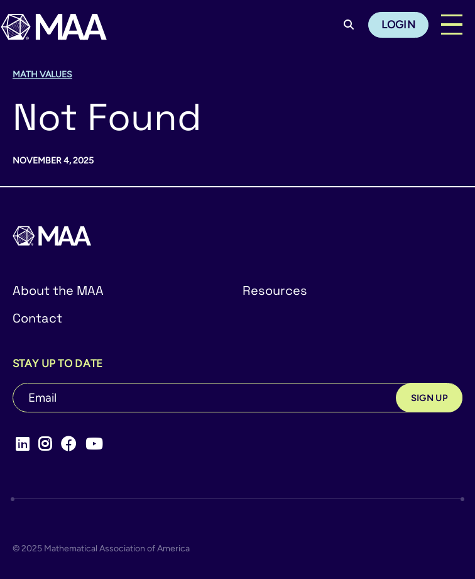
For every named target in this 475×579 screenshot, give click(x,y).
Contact (37, 318)
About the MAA (58, 290)
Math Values (42, 74)
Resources (275, 290)
